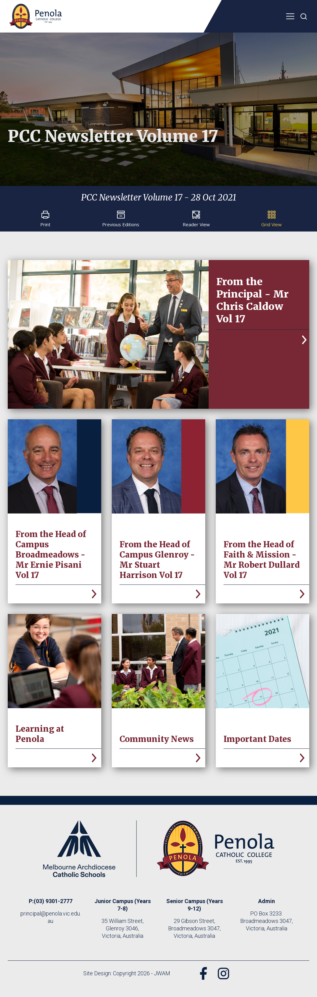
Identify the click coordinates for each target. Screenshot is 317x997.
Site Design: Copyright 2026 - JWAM (126, 973)
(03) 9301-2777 (53, 901)
